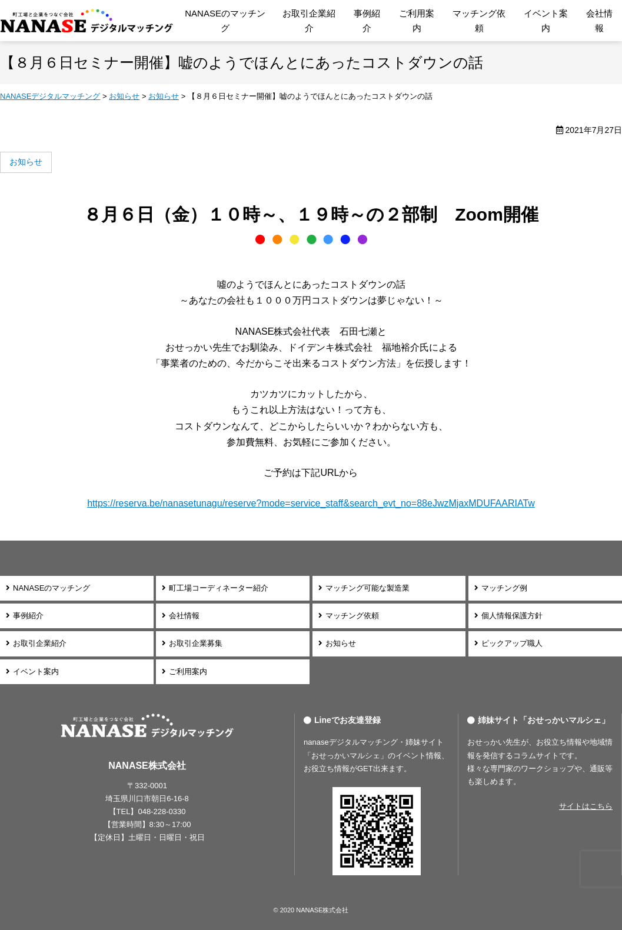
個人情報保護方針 (512, 615)
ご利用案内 (416, 21)
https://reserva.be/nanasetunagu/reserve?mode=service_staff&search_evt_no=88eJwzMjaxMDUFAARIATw (311, 503)
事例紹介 (367, 21)
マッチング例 (504, 588)
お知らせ (340, 643)
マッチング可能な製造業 (367, 588)
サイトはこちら (586, 806)
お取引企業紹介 (308, 21)
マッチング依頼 (479, 21)
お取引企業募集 (195, 643)
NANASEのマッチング (225, 21)
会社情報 (599, 21)
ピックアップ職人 (512, 643)
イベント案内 (546, 21)
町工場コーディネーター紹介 (218, 588)
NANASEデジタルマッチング (87, 20)
